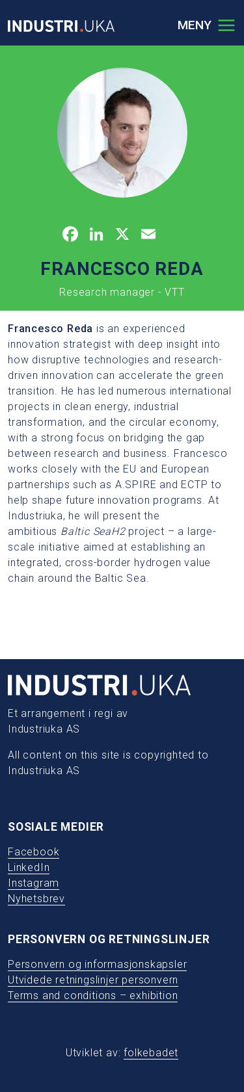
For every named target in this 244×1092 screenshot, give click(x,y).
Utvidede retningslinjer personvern (93, 980)
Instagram (33, 883)
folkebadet (151, 1052)
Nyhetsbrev (36, 898)
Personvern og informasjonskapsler (97, 964)
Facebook (33, 852)
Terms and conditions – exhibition (93, 995)
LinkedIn (28, 867)
